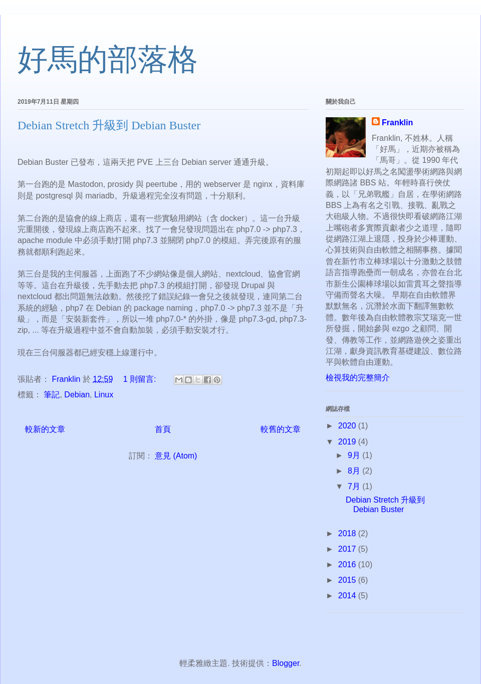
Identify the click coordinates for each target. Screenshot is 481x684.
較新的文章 (45, 429)
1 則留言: (140, 379)
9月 (355, 455)
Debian (77, 394)
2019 (348, 441)
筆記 (52, 394)
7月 (355, 486)
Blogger (285, 663)
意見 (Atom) (176, 455)
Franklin (397, 122)
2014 (348, 595)
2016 (348, 564)
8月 (355, 471)
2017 (348, 549)
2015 (348, 580)
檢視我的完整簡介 (358, 377)
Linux (103, 394)
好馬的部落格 (108, 59)
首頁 (163, 429)
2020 (348, 425)
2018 (348, 533)
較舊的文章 (281, 429)
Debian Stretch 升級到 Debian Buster (109, 125)
